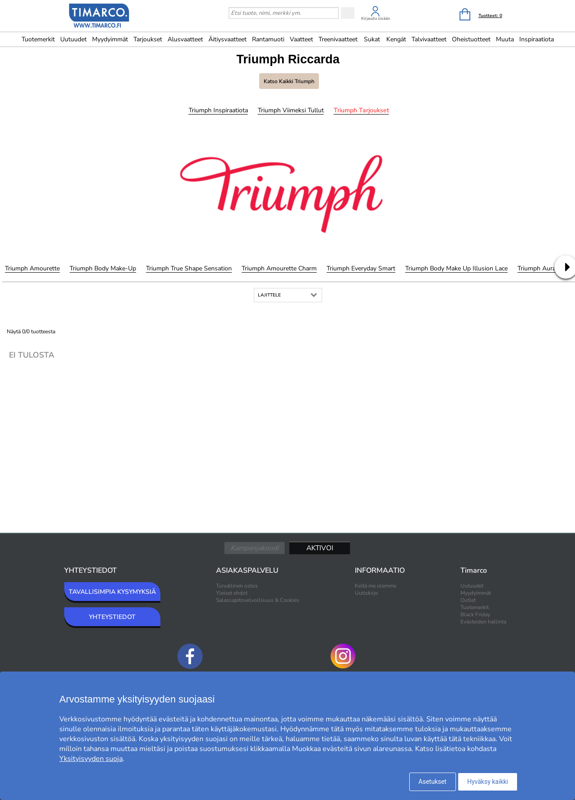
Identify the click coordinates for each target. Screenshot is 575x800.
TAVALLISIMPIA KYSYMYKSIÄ (112, 592)
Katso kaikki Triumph (289, 81)
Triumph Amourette (32, 268)
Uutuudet (73, 39)
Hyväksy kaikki (487, 781)
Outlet (468, 600)
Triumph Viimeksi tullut (291, 110)
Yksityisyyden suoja (91, 759)
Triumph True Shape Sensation (189, 268)
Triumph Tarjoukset (361, 110)
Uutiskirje (366, 593)
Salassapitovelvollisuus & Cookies (257, 600)
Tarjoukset (147, 39)
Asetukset (433, 781)
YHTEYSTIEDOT (112, 617)
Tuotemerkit (38, 39)
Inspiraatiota (536, 39)
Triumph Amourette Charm (279, 268)
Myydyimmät (110, 39)
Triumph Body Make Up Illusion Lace (456, 268)
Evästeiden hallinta (483, 621)
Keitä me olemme (375, 585)
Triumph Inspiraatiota (218, 110)
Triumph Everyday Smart (361, 268)
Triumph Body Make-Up (103, 268)
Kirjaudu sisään (375, 18)
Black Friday (475, 614)
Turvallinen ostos (237, 585)
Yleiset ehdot (232, 593)
